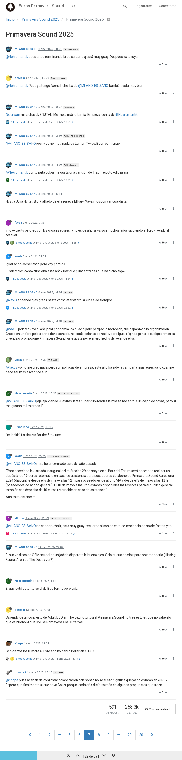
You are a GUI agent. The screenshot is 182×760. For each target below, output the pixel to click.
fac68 (18, 222)
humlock (21, 672)
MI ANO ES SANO (26, 49)
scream (20, 78)
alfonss (20, 518)
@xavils (68, 293)
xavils (18, 256)
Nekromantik (23, 393)
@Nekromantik (71, 49)
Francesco (22, 427)
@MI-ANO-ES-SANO (93, 86)
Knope (19, 643)
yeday (18, 359)
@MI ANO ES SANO (74, 136)
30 (141, 735)
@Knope (58, 673)
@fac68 (68, 321)
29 (130, 735)
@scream (69, 107)
